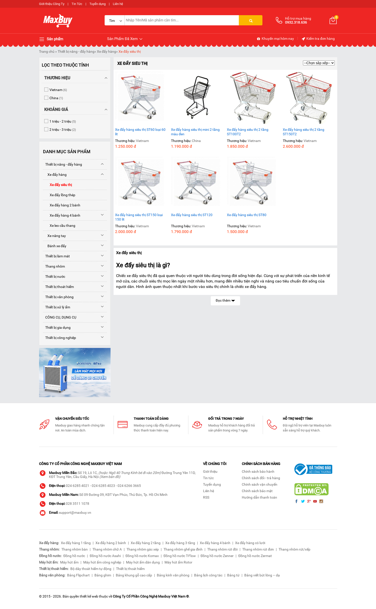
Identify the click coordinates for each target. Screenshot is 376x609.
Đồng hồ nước (74, 556)
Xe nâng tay (54, 236)
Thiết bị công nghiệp (59, 338)
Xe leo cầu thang (59, 226)
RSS (206, 497)
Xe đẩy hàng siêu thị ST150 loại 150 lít (139, 217)
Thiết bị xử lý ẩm (56, 307)
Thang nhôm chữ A (107, 549)
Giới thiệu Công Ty (51, 4)
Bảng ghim (102, 575)
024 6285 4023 (103, 486)
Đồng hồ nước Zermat (255, 556)
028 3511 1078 (77, 504)
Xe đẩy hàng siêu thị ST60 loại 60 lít (140, 132)
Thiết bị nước (54, 277)
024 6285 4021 (77, 486)
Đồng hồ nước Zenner (217, 556)
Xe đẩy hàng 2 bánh (61, 205)
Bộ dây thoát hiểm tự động (90, 569)
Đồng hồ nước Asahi (105, 556)
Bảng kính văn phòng (173, 575)
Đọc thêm (225, 300)
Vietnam (142, 141)
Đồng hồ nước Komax (142, 556)
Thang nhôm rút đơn (258, 549)
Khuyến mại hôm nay (275, 39)
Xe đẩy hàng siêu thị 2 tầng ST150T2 (303, 132)
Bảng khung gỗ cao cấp (134, 575)
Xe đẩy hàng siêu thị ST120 (191, 215)
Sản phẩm (51, 39)
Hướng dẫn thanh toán (259, 497)
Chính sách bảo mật (257, 491)
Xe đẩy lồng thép (59, 195)
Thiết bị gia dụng (57, 327)
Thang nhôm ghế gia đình (183, 549)
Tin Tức (77, 4)
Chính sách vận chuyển (259, 484)
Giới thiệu (210, 471)
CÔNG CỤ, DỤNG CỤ (59, 317)
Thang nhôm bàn (74, 549)
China (196, 141)
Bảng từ (233, 575)
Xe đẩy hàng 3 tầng (180, 543)
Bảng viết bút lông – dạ (262, 575)
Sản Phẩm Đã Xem (125, 39)
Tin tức (208, 478)
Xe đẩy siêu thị (130, 51)
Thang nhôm (54, 266)
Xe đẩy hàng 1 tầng (76, 543)
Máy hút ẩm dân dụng (143, 562)
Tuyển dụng (97, 4)
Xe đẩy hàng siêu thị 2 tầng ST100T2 (247, 132)
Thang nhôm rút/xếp (294, 549)
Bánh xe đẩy (54, 246)
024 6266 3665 (129, 486)
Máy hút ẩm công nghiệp (102, 562)
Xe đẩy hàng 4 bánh (61, 215)
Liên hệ (118, 4)
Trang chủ (46, 51)
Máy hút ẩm (69, 562)
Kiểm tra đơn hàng (318, 39)
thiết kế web (89, 596)
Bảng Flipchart (78, 575)
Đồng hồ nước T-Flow (180, 556)
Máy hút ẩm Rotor (178, 562)
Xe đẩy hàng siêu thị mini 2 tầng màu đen (195, 132)
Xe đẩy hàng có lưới (250, 543)
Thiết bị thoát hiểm (58, 287)
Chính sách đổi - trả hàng (261, 478)
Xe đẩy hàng (106, 51)
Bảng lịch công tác (208, 575)
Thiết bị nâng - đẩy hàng (76, 51)
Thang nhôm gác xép (142, 549)
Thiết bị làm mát (56, 256)
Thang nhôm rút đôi (222, 549)
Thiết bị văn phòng (58, 297)
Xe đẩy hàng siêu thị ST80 (246, 215)
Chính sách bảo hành (258, 471)
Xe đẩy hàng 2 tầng (146, 543)
